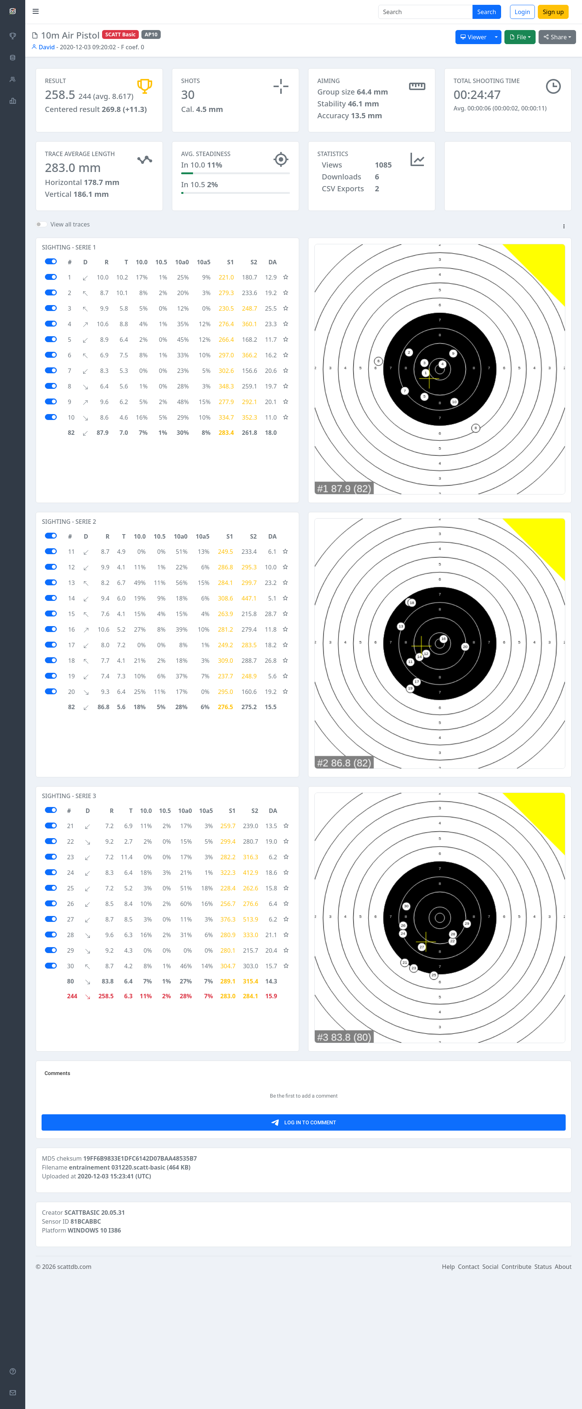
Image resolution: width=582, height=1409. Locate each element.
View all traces (70, 231)
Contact (469, 1399)
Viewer (473, 37)
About (563, 1399)
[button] (564, 233)
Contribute (516, 1399)
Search (486, 12)
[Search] (425, 12)
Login (522, 12)
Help (448, 1399)
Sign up (553, 12)
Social (490, 1399)
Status (543, 1399)
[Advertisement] (508, 178)
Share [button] (555, 37)
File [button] (517, 37)
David (43, 47)
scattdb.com (74, 1399)
